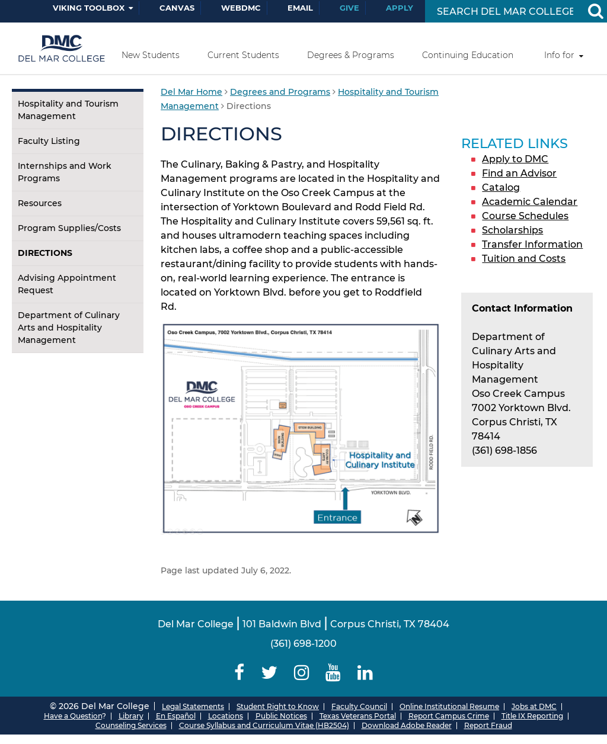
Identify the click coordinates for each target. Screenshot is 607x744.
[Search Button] (595, 11)
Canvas (176, 7)
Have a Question (73, 715)
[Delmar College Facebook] (240, 672)
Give (349, 7)
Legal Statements (193, 706)
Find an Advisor (519, 173)
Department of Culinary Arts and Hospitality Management (69, 327)
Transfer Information (532, 244)
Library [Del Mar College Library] (131, 715)
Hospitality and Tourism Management (68, 109)
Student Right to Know (278, 706)
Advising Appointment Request (67, 284)
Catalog (501, 187)
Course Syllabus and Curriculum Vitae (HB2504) (264, 725)
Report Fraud (488, 725)
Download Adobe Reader (407, 725)
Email (300, 7)
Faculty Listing (49, 141)
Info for (559, 55)
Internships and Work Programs (64, 172)
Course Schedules (525, 216)
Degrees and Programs (280, 91)
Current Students (243, 55)
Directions (45, 253)
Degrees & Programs (350, 55)
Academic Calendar (529, 201)
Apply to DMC (515, 159)
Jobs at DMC (534, 706)
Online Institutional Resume (449, 706)
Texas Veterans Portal (358, 715)
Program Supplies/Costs (69, 228)
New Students (151, 55)
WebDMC (241, 7)
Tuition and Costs (524, 258)
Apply (399, 7)
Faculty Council (359, 706)
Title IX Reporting (532, 715)
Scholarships (512, 230)
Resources (40, 203)
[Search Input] (505, 11)
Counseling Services (131, 725)
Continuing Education (467, 55)
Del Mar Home (191, 91)
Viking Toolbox (88, 7)
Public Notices (281, 715)
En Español (176, 715)
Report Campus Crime (448, 715)
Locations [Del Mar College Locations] (225, 715)
